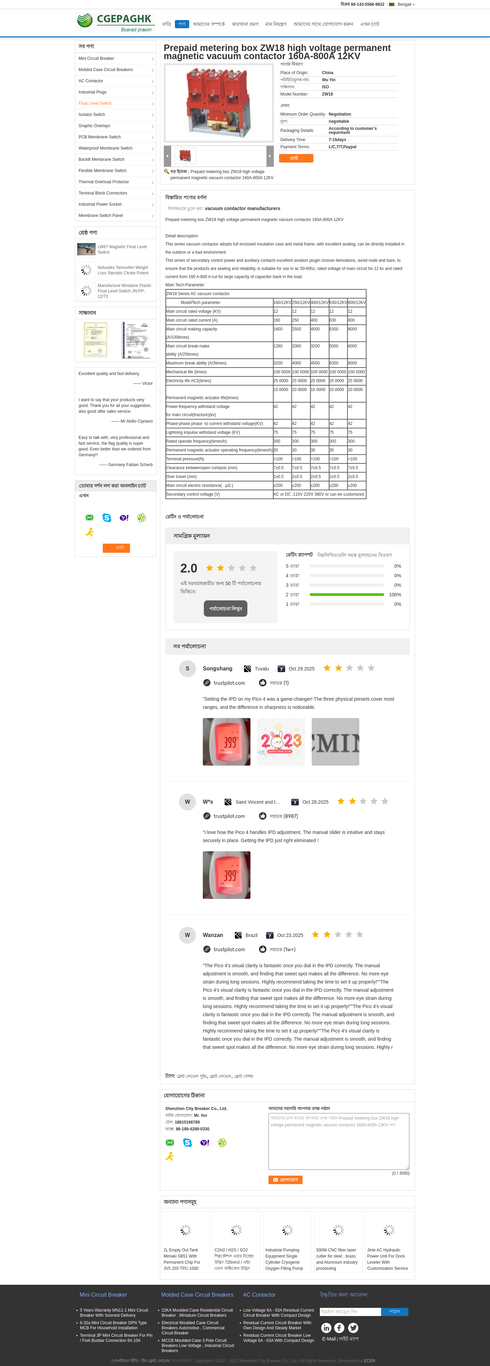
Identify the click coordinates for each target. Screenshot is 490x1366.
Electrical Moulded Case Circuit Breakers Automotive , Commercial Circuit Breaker (193, 1327)
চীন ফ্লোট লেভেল (156, 1361)
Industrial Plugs (93, 92)
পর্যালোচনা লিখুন (225, 609)
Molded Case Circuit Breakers (106, 69)
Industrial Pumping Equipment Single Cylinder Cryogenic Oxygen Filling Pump (284, 1259)
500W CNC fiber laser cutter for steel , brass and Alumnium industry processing (337, 1259)
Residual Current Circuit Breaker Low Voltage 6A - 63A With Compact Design (278, 1338)
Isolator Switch (92, 114)
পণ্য (182, 24)
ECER (369, 1361)
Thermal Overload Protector (104, 182)
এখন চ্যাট (369, 24)
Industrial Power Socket (100, 204)
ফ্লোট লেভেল (220, 1076)
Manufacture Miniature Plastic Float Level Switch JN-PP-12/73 (124, 291)
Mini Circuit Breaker (96, 58)
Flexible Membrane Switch (103, 170)
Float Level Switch (95, 103)
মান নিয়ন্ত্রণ (276, 24)
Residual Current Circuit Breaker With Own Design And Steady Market (277, 1325)
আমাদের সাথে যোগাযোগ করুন (324, 24)
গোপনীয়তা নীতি (124, 1361)
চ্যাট (298, 158)
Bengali (406, 4)
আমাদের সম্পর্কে (209, 24)
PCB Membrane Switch (100, 137)
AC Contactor (91, 81)
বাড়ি (166, 24)
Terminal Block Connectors (103, 193)
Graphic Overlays (94, 125)
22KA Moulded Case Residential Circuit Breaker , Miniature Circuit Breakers (197, 1313)
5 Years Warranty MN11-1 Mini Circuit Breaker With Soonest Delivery (114, 1313)
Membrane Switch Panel (101, 215)
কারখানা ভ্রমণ (245, 24)
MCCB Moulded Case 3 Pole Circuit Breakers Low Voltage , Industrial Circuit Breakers (198, 1345)
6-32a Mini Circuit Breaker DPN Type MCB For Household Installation (113, 1325)
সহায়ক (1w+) (282, 950)
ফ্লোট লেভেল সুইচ (192, 1076)
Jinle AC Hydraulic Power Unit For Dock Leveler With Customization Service (387, 1259)
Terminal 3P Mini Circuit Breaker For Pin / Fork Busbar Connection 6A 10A (116, 1338)
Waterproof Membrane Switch (105, 148)
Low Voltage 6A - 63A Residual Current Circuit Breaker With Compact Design (278, 1313)
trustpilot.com (229, 683)
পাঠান (394, 1311)
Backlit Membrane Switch (102, 159)
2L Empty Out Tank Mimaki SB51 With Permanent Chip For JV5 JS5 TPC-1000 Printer (182, 1262)
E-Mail (329, 1339)
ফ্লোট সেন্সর (243, 1076)
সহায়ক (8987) (284, 816)
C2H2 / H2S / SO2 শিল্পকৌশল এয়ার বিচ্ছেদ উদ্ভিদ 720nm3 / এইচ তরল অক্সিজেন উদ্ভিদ (234, 1259)
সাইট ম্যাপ (349, 1339)
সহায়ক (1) (279, 683)
